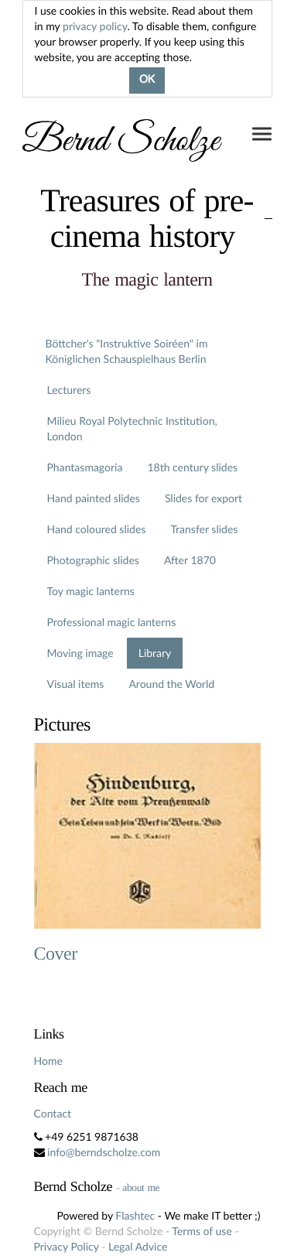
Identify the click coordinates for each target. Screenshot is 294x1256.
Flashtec (135, 1215)
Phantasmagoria (85, 467)
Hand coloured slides (96, 529)
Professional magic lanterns (111, 621)
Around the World (171, 683)
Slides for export (203, 498)
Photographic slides (93, 559)
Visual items (75, 683)
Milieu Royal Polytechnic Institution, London (132, 428)
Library (155, 652)
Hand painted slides (93, 498)
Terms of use (201, 1230)
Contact (53, 1113)
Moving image (80, 652)
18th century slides (192, 467)
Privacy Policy (66, 1246)
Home (48, 1060)
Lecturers (69, 389)
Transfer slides (204, 529)
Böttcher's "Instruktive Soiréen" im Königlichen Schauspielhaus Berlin (127, 351)
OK (147, 80)
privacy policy (95, 26)
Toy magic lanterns (91, 590)
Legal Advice (137, 1246)
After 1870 (190, 559)
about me (140, 1187)
